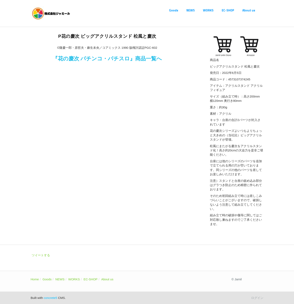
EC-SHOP (228, 10)
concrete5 (50, 298)
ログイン (257, 298)
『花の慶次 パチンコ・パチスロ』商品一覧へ (107, 58)
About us (248, 10)
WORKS (208, 10)
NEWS (190, 10)
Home (35, 279)
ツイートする (41, 255)
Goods (173, 10)
